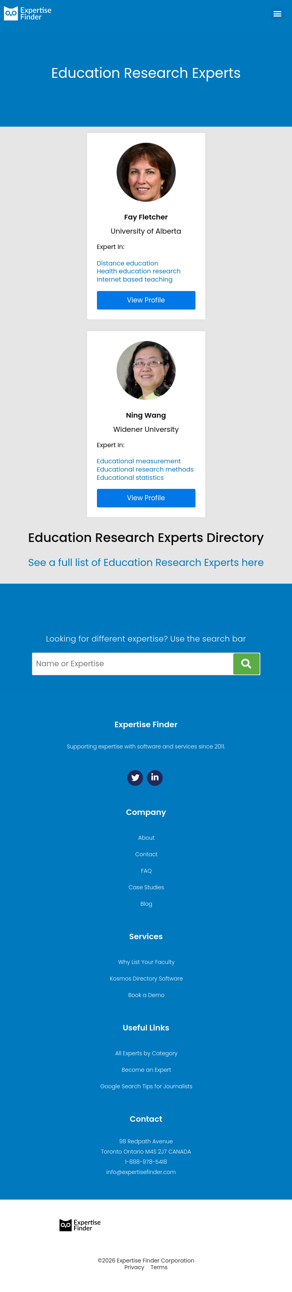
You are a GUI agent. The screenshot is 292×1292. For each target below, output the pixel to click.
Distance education (127, 263)
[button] (277, 13)
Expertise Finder (145, 724)
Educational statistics (130, 477)
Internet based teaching (135, 279)
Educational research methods (145, 469)
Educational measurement (139, 461)
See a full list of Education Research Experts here (146, 563)
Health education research (139, 271)
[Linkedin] (155, 778)
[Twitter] (135, 778)
